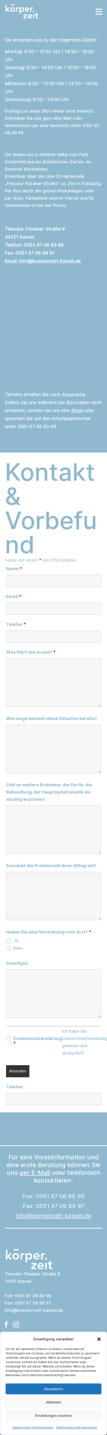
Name (14, 568)
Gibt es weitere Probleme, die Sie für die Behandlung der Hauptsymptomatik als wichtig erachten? (49, 792)
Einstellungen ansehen (53, 1415)
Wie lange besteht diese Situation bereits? (51, 718)
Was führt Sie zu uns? (31, 652)
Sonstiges (17, 963)
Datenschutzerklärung (37, 1041)
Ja (15, 940)
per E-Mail (35, 1172)
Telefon (16, 624)
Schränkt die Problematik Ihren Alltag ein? (51, 865)
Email (77, 410)
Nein (18, 948)
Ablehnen (53, 1402)
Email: (43, 261)
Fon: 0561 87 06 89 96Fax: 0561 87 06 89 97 (53, 1206)
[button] (99, 1339)
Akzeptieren (53, 1389)
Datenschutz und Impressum (33, 1427)
